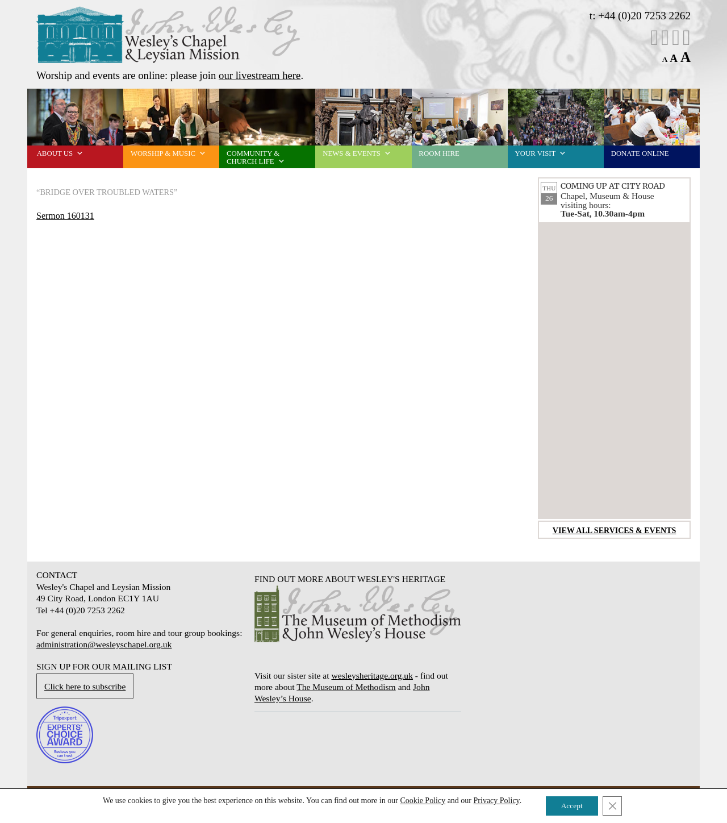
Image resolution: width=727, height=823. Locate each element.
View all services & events (614, 530)
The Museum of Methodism (346, 687)
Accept (571, 805)
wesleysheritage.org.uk (371, 675)
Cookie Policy (420, 800)
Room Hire (439, 153)
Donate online (640, 153)
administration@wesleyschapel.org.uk (104, 644)
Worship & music (168, 153)
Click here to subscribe (85, 686)
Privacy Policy (494, 800)
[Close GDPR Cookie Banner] (614, 805)
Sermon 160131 (65, 216)
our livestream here (259, 75)
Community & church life (256, 157)
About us (60, 153)
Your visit (541, 153)
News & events (357, 153)
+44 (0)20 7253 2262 (644, 16)
